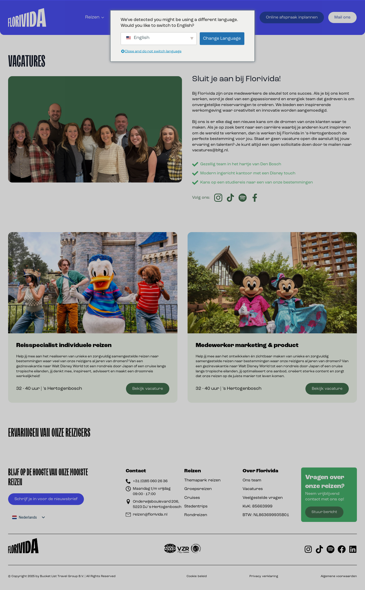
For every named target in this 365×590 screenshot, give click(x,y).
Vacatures (253, 489)
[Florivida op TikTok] (319, 549)
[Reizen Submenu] (103, 17)
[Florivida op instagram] (308, 549)
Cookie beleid (197, 576)
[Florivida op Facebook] (342, 549)
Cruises (192, 498)
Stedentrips (196, 506)
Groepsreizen (198, 489)
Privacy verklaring (263, 576)
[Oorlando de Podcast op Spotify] (330, 549)
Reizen (92, 17)
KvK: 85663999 (257, 506)
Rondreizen (195, 515)
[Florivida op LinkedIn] (353, 549)
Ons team (252, 480)
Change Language (222, 38)
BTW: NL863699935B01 (266, 515)
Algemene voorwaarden (339, 576)
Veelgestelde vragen (263, 498)
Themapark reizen (202, 480)
